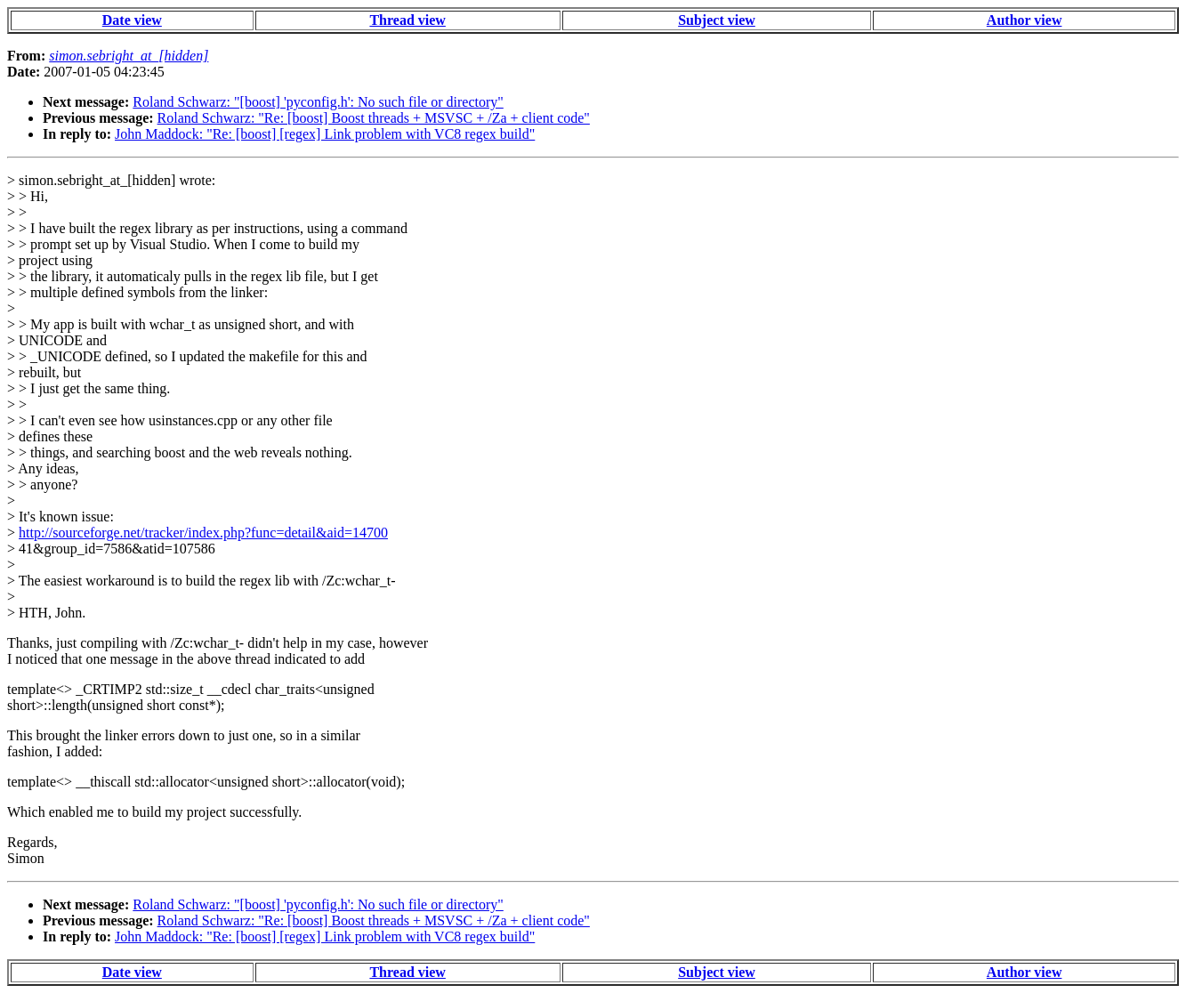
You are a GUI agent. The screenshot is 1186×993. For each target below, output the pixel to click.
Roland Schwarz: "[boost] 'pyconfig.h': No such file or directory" (318, 101)
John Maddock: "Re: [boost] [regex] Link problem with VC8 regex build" (325, 133)
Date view (132, 20)
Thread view (407, 20)
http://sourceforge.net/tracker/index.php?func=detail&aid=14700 (203, 532)
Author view (1024, 20)
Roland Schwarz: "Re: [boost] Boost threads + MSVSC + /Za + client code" (373, 117)
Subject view (716, 20)
